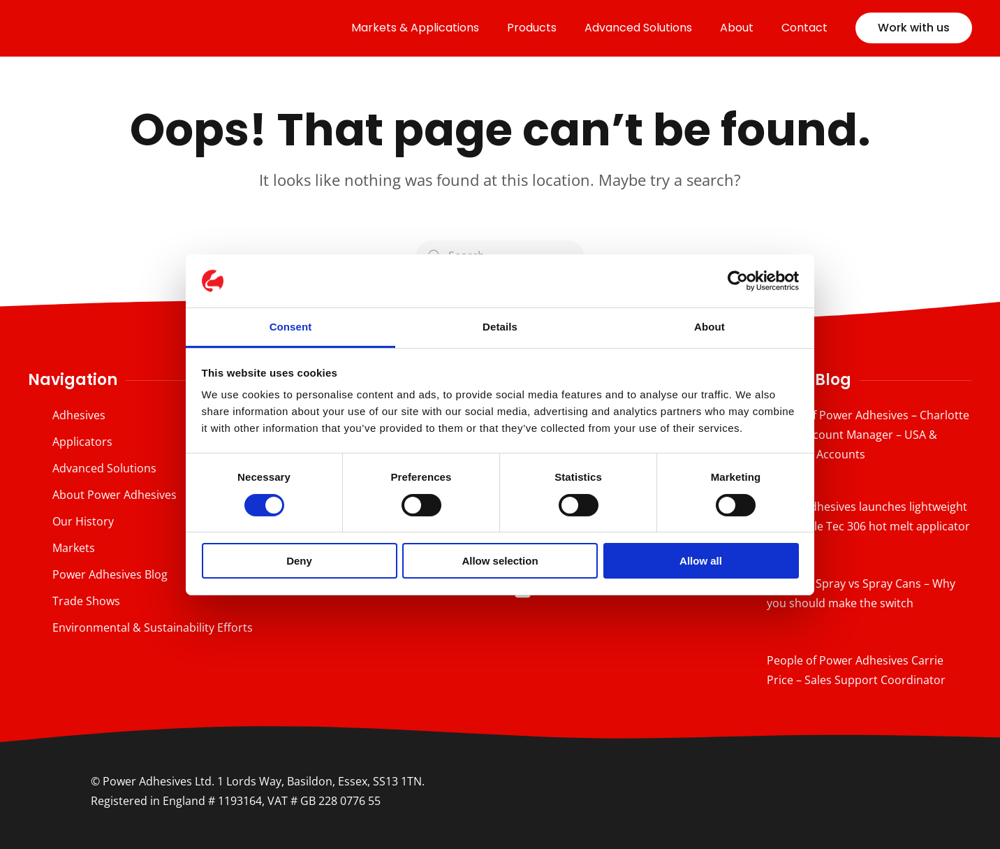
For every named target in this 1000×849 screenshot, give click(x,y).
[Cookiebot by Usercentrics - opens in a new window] (738, 280)
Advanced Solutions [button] (638, 28)
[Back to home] (125, 28)
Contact (804, 28)
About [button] (736, 28)
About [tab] (709, 327)
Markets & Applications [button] (415, 28)
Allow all (700, 561)
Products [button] (532, 28)
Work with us (914, 28)
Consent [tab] (291, 327)
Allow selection (500, 561)
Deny (299, 561)
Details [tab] (500, 327)
